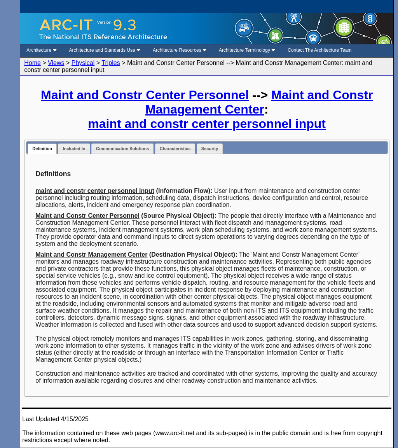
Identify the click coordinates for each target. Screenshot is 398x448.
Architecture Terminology (247, 50)
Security (209, 148)
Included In (74, 148)
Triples (110, 63)
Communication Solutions (122, 148)
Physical (83, 63)
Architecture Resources (179, 50)
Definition (42, 148)
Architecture (41, 50)
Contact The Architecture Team (319, 50)
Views (56, 63)
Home (32, 63)
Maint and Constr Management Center (259, 102)
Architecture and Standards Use (104, 50)
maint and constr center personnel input (207, 124)
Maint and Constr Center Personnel (145, 95)
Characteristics (175, 148)
